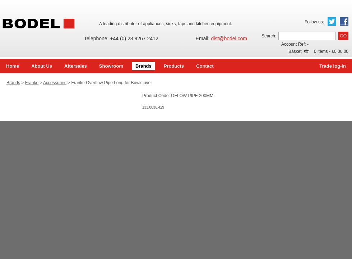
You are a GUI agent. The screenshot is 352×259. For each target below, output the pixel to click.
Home (12, 66)
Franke (31, 82)
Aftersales (75, 66)
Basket (298, 51)
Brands (143, 66)
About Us (41, 66)
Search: (268, 35)
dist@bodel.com (229, 38)
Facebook (344, 21)
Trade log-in (332, 66)
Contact (204, 66)
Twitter (332, 21)
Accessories (54, 82)
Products (174, 66)
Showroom (111, 66)
